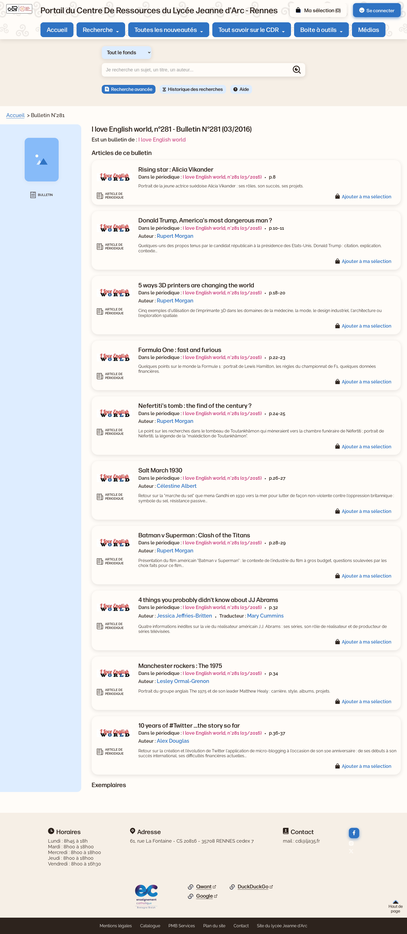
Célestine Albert (176, 486)
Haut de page (396, 906)
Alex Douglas (173, 741)
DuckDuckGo (253, 886)
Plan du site (214, 925)
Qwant (204, 886)
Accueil (57, 29)
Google (204, 896)
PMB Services (181, 925)
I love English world (162, 140)
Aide (244, 89)
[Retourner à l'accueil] (19, 8)
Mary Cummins (265, 616)
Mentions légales (116, 925)
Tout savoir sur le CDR (249, 29)
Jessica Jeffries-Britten (184, 616)
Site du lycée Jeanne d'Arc (282, 925)
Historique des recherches (195, 89)
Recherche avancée (131, 89)
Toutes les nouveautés (165, 29)
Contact (241, 925)
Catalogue (150, 925)
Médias (368, 29)
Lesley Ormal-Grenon (183, 681)
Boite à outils (318, 29)
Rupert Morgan (175, 236)
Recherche (98, 29)
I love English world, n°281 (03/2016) (222, 177)
